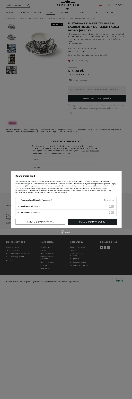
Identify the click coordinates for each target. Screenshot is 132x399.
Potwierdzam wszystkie (92, 222)
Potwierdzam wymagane (40, 222)
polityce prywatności (39, 186)
